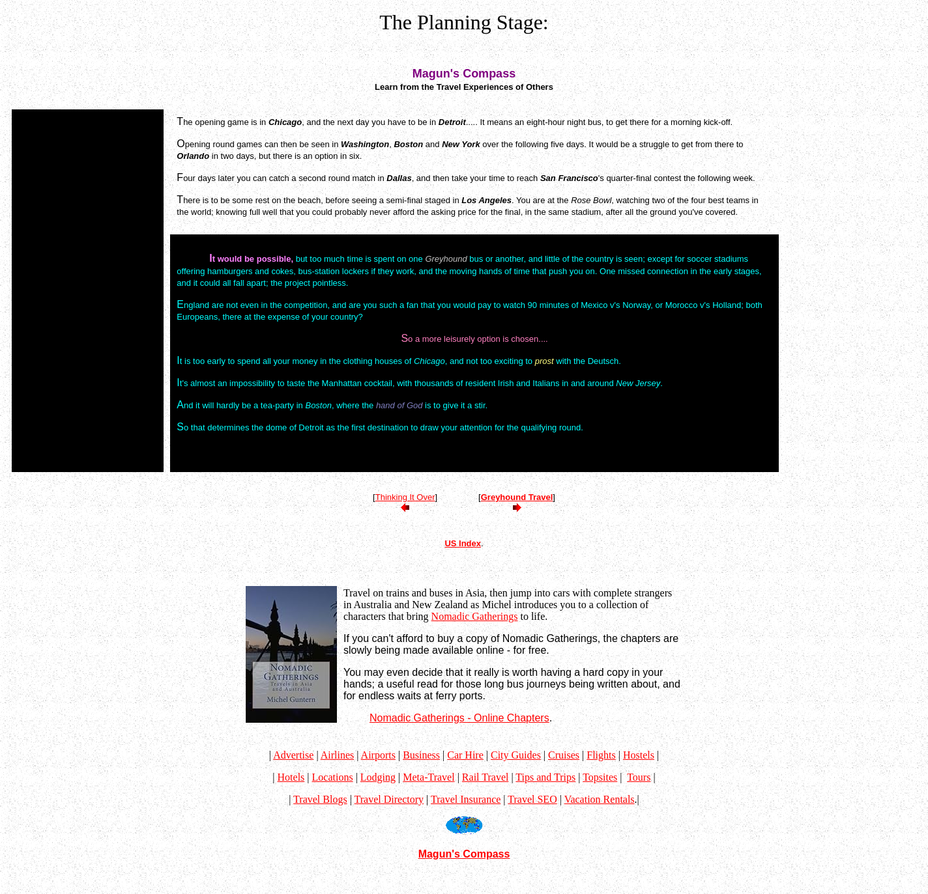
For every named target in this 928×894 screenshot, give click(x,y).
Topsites (600, 777)
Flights (601, 755)
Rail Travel (485, 777)
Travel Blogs (320, 799)
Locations (332, 777)
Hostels (638, 755)
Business (421, 755)
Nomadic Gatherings (474, 616)
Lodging (378, 777)
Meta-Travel (428, 777)
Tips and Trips (545, 777)
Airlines (338, 755)
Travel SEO (532, 799)
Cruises (563, 755)
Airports (378, 755)
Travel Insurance (465, 799)
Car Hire (465, 755)
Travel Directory (389, 799)
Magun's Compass (464, 853)
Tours (638, 777)
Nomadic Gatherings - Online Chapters (459, 717)
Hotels (291, 777)
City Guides (516, 755)
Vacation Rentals (599, 799)
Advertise (293, 755)
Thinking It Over (405, 497)
